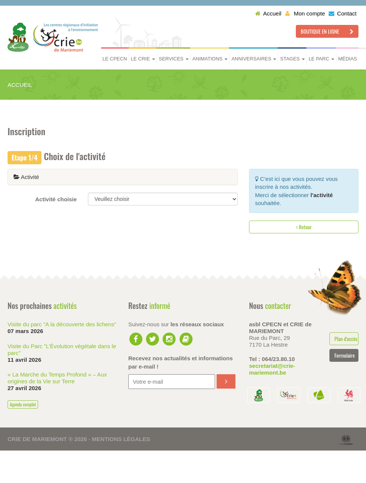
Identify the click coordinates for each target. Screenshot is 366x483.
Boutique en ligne (327, 31)
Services (174, 59)
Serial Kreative (346, 440)
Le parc (321, 59)
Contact (343, 13)
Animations (210, 59)
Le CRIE (143, 59)
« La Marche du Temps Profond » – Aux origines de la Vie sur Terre (57, 377)
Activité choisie (56, 199)
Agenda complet (23, 404)
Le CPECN (115, 59)
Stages (292, 59)
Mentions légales (121, 439)
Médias (347, 59)
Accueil (268, 13)
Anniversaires (253, 59)
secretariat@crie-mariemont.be (272, 369)
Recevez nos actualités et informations (180, 362)
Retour (304, 227)
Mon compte (305, 13)
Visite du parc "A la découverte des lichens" (62, 324)
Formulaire (344, 355)
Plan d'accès (345, 339)
